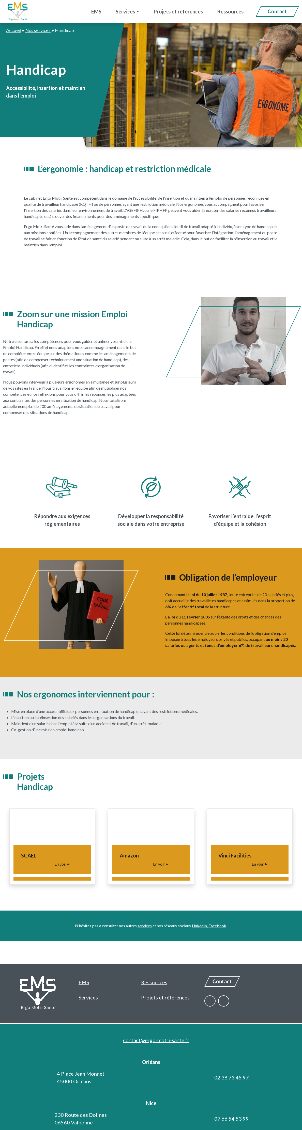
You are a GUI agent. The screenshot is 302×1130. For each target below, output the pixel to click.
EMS (84, 982)
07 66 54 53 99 (231, 1119)
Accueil (13, 30)
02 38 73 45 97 (231, 1077)
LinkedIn (199, 925)
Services (88, 997)
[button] (127, 11)
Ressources (154, 982)
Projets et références (165, 997)
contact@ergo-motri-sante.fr (156, 1040)
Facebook (217, 925)
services (145, 925)
